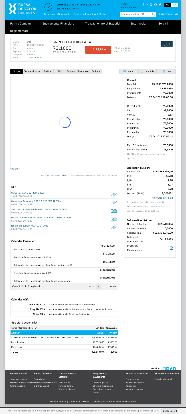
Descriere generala (101, 382)
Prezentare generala (18, 379)
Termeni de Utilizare (79, 401)
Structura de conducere (103, 386)
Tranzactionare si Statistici (102, 23)
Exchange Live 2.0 (41, 386)
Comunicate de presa (102, 389)
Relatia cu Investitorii (85, 14)
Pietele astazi (64, 382)
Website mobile (58, 401)
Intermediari (139, 23)
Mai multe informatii (162, 197)
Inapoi (91, 286)
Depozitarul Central (163, 379)
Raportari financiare (134, 389)
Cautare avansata (168, 14)
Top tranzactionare (66, 389)
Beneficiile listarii (17, 386)
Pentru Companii (21, 23)
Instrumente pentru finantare (22, 382)
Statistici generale (66, 386)
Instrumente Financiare (58, 23)
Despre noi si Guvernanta (57, 14)
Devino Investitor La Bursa (45, 382)
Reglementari (19, 31)
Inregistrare (129, 7)
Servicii (163, 23)
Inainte (112, 286)
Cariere (96, 392)
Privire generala (133, 379)
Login (124, 4)
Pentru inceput (40, 379)
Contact (103, 14)
